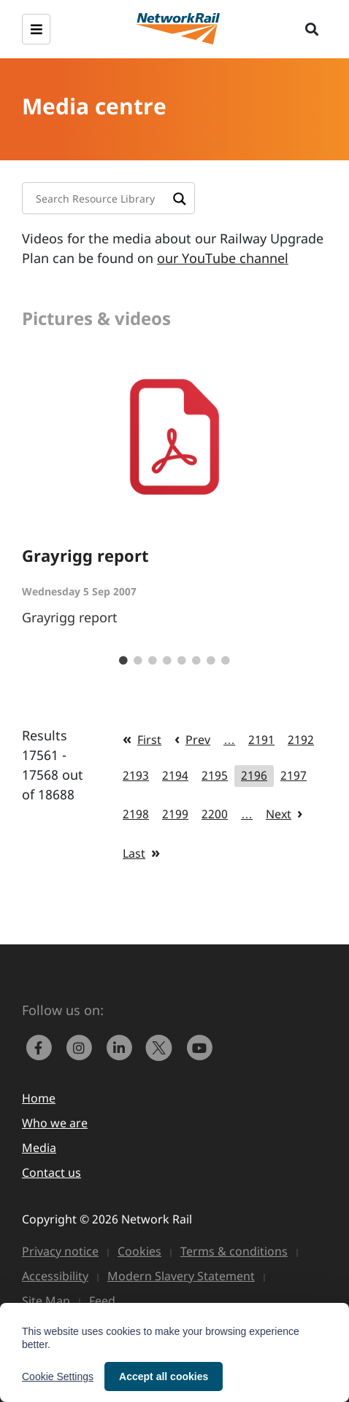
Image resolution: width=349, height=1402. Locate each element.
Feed (102, 1301)
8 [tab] (225, 661)
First (149, 740)
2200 (215, 814)
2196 (254, 775)
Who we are (55, 1123)
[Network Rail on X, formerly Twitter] (162, 1046)
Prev (197, 740)
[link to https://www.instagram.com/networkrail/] (82, 1046)
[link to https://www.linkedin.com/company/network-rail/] (122, 1046)
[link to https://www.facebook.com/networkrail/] (42, 1046)
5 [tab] (181, 661)
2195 (215, 775)
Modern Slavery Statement (181, 1276)
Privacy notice (60, 1251)
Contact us (51, 1172)
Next (278, 814)
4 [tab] (167, 661)
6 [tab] (196, 661)
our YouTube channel (222, 258)
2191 (261, 740)
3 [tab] (152, 661)
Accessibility (55, 1276)
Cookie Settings (57, 1376)
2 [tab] (138, 661)
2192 (301, 740)
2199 (175, 814)
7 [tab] (211, 661)
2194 (175, 775)
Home (38, 1098)
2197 (293, 775)
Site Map (46, 1301)
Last (134, 853)
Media (39, 1148)
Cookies (139, 1251)
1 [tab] (123, 661)
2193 (136, 775)
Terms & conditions (234, 1251)
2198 (136, 814)
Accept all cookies (163, 1376)
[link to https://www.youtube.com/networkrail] (201, 1046)
